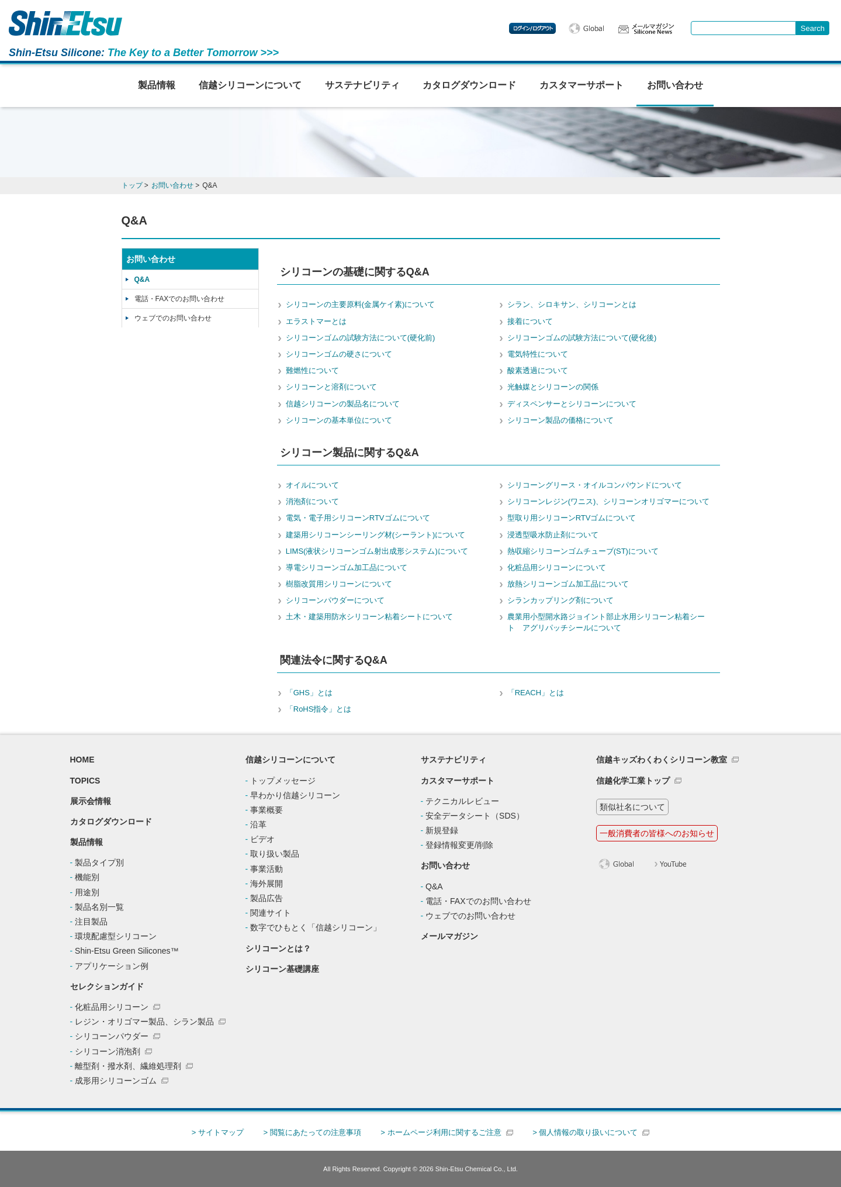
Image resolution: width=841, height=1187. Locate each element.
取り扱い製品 (274, 853)
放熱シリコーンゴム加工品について (568, 583)
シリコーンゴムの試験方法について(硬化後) (582, 337)
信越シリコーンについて (250, 85)
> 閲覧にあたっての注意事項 (312, 1132)
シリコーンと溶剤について (331, 386)
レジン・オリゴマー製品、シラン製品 (144, 1021)
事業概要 (266, 810)
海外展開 (266, 883)
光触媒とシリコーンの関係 (552, 386)
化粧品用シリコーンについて (556, 567)
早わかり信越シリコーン (295, 795)
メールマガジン (449, 936)
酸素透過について (537, 370)
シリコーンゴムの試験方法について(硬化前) (360, 337)
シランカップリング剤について (560, 600)
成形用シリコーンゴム (116, 1080)
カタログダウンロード (469, 85)
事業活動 (266, 869)
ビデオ (262, 839)
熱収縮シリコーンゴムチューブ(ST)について (583, 551)
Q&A (142, 279)
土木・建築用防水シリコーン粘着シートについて (369, 616)
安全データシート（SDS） (474, 815)
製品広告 (266, 898)
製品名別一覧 (99, 907)
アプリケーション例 (111, 966)
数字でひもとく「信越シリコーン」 (315, 927)
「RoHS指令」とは (319, 709)
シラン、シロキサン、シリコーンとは (571, 304)
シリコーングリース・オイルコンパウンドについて (594, 485)
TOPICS (85, 780)
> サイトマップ (218, 1132)
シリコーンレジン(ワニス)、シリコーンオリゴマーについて (608, 501)
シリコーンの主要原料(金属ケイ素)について (360, 304)
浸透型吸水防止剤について (552, 534)
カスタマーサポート (581, 85)
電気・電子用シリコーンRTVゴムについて (358, 517)
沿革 (258, 824)
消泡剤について (312, 501)
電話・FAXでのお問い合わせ (179, 299)
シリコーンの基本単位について (339, 420)
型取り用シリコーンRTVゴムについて (571, 517)
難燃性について (312, 370)
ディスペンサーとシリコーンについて (571, 403)
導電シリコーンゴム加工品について (346, 567)
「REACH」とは (536, 692)
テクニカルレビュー (462, 801)
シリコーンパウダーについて (335, 600)
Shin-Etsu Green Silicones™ (126, 950)
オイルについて (312, 485)
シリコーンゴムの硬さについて (339, 354)
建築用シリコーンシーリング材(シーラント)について (376, 534)
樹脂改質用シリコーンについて (339, 583)
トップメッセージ (283, 780)
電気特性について (537, 354)
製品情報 (156, 85)
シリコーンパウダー (111, 1036)
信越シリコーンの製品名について (343, 403)
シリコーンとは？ (278, 948)
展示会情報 (90, 801)
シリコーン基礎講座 (282, 969)
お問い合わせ (675, 85)
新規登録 (441, 830)
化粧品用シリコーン (111, 1007)
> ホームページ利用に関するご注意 (440, 1132)
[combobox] (743, 28)
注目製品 (91, 921)
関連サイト (270, 912)
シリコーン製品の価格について (560, 420)
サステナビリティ (362, 85)
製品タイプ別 (99, 862)
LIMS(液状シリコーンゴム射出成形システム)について (377, 551)
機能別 (87, 877)
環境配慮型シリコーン (116, 936)
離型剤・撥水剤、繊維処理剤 (128, 1066)
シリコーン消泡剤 (107, 1051)
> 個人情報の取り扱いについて (585, 1132)
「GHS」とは (309, 692)
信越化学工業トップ (633, 780)
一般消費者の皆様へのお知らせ (657, 833)
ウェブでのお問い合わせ (173, 318)
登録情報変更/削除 (459, 845)
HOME (82, 759)
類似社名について (632, 807)
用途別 (87, 892)
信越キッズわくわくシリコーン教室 (661, 759)
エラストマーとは (316, 321)
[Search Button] (812, 28)
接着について (530, 321)
